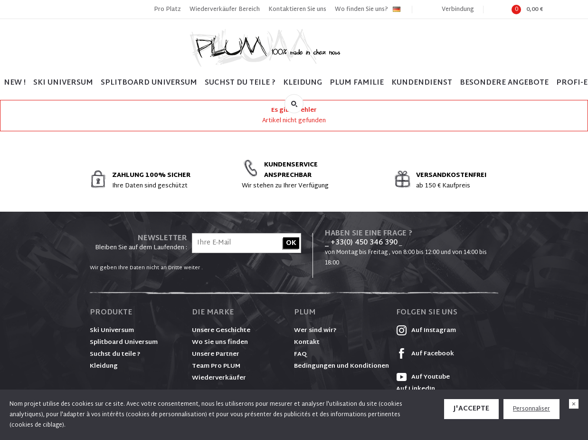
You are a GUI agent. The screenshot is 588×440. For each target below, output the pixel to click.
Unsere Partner (215, 354)
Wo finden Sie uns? (361, 9)
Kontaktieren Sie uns (297, 9)
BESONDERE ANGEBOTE (504, 83)
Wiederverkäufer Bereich (225, 9)
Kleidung (302, 83)
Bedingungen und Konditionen (341, 366)
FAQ (300, 354)
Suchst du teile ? (115, 354)
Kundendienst (421, 83)
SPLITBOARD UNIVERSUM (149, 83)
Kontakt (307, 342)
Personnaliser (531, 409)
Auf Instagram (426, 330)
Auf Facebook (425, 354)
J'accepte (471, 409)
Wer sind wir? (315, 330)
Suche (294, 103)
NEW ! (15, 83)
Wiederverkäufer (219, 378)
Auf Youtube (423, 377)
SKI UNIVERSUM (63, 83)
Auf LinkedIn (415, 389)
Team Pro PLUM (216, 366)
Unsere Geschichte (221, 330)
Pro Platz (167, 9)
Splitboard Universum (124, 342)
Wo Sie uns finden (220, 342)
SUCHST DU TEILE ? (240, 83)
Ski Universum (112, 330)
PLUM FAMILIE (357, 83)
